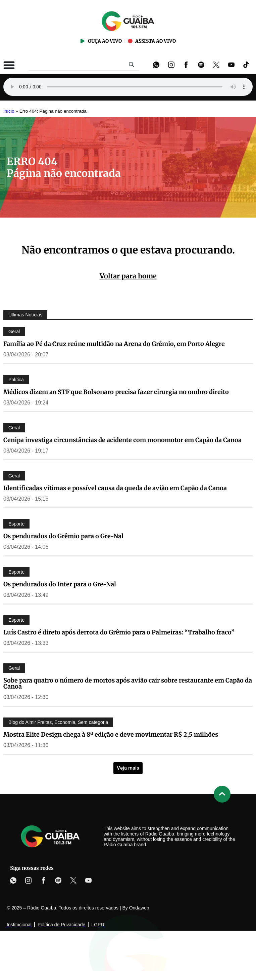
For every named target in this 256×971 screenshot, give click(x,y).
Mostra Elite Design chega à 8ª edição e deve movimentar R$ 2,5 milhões (110, 734)
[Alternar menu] (9, 65)
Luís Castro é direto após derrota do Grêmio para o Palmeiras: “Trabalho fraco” (119, 632)
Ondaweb (139, 907)
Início (8, 111)
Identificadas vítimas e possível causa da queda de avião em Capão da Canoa (115, 488)
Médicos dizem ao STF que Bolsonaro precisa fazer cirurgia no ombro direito (116, 392)
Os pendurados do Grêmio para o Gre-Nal (63, 536)
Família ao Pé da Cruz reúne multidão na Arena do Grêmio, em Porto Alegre (114, 344)
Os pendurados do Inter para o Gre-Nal (59, 584)
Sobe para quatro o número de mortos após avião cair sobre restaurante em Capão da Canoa (127, 683)
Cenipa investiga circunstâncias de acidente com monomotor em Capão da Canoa (122, 440)
